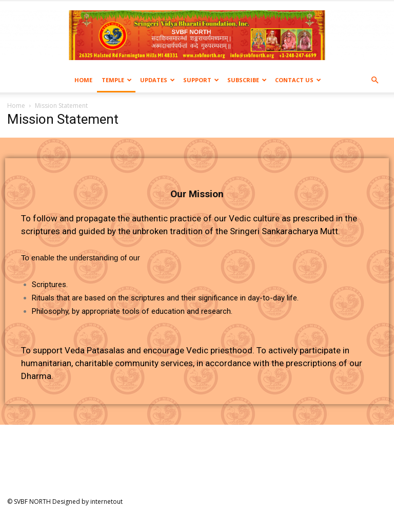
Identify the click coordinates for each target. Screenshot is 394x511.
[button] (374, 80)
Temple (117, 80)
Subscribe (247, 80)
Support (201, 80)
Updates (157, 80)
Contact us (298, 80)
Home (83, 80)
